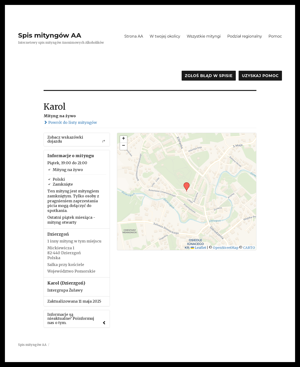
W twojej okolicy (165, 36)
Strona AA (133, 36)
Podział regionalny (244, 36)
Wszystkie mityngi (204, 36)
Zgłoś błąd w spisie (209, 76)
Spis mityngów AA (49, 35)
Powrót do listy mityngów (70, 122)
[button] (185, 183)
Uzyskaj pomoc (260, 76)
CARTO (249, 248)
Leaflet (198, 248)
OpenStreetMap (225, 248)
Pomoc (275, 36)
